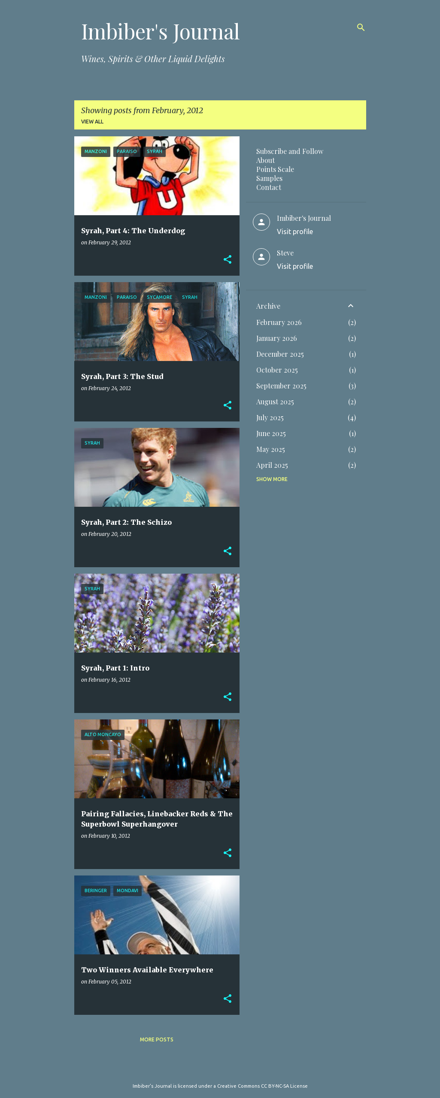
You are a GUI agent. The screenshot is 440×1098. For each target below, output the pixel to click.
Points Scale (275, 169)
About (265, 160)
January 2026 (276, 338)
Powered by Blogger (220, 1068)
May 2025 (270, 449)
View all (92, 121)
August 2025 (275, 401)
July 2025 (270, 417)
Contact (268, 187)
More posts (156, 1039)
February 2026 (279, 322)
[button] (227, 259)
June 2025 (271, 433)
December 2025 (280, 353)
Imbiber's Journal (160, 31)
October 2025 (277, 369)
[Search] (361, 27)
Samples (269, 178)
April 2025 (272, 464)
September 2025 (281, 385)
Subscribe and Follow (289, 151)
